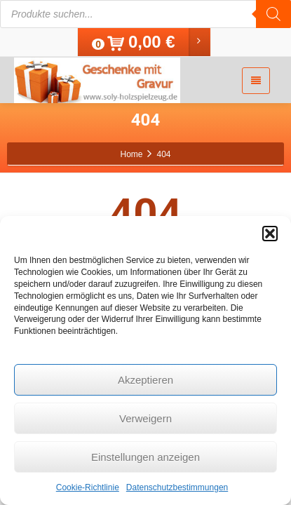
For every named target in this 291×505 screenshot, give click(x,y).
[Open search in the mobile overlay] (145, 14)
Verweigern (145, 418)
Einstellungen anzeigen (145, 457)
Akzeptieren (145, 380)
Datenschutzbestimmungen (177, 487)
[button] (270, 234)
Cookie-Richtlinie (87, 487)
